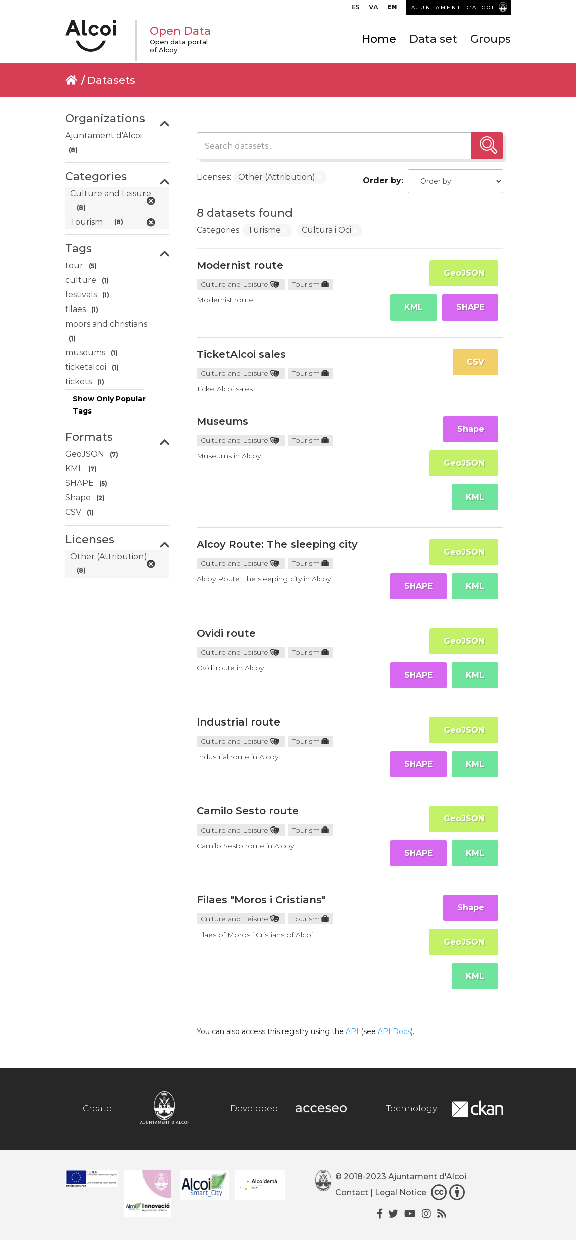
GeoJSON (464, 273)
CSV (475, 362)
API (352, 1031)
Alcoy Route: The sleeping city (277, 544)
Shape (470, 429)
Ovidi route (226, 633)
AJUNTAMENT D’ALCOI (453, 7)
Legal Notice (400, 1192)
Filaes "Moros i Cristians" (261, 900)
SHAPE (470, 307)
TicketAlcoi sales (241, 354)
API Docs (394, 1031)
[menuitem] (355, 9)
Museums (222, 421)
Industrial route (238, 722)
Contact (351, 1192)
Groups (490, 39)
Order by (382, 180)
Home (379, 39)
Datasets (111, 80)
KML (413, 307)
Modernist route (240, 265)
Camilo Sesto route (248, 811)
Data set (433, 39)
